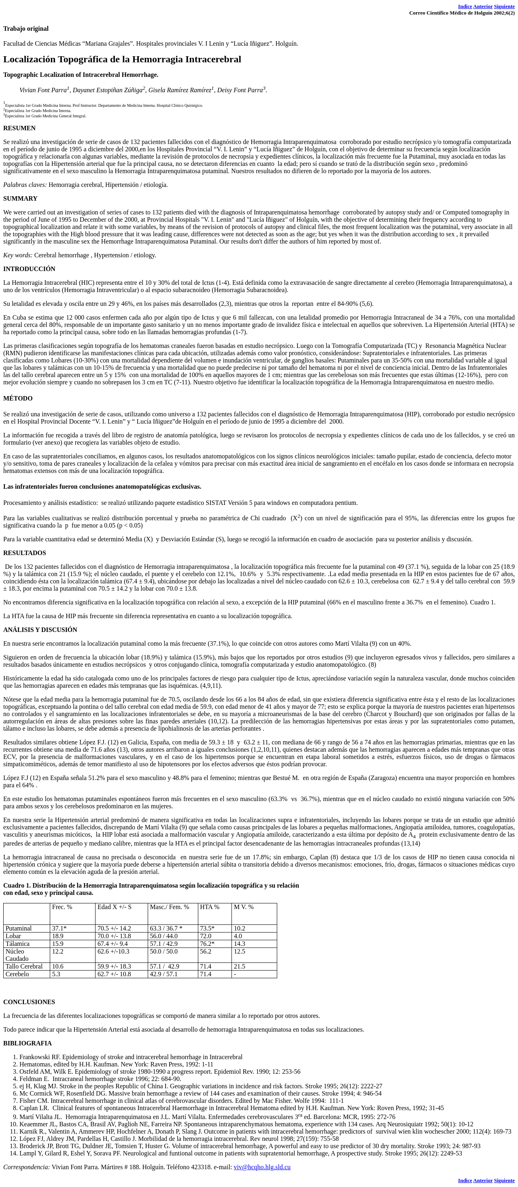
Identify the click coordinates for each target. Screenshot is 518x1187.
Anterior (483, 6)
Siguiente (504, 6)
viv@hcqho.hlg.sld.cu (262, 1167)
